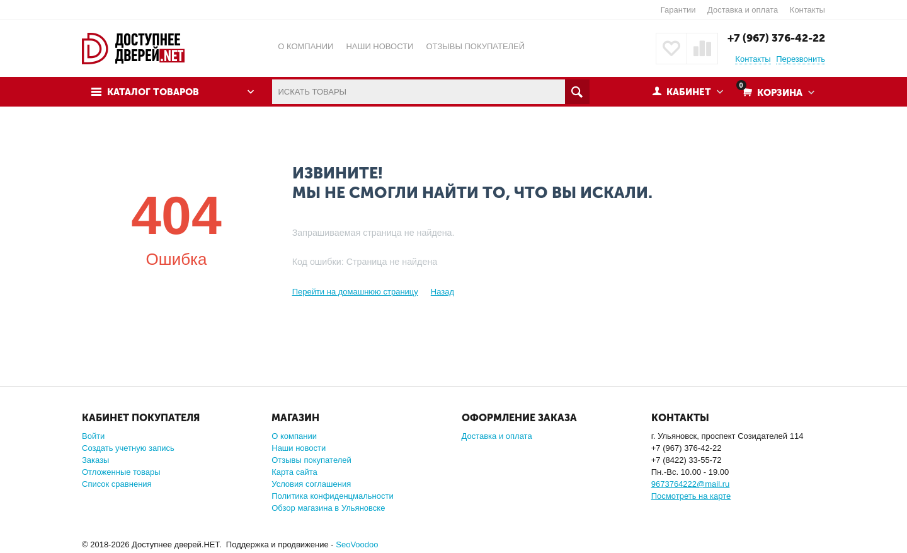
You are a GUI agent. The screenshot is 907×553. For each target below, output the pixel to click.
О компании (294, 436)
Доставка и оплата (742, 10)
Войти (93, 436)
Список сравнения (117, 484)
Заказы (95, 460)
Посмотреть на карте (691, 496)
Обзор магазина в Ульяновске (328, 508)
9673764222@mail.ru (690, 484)
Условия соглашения (311, 484)
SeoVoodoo (357, 544)
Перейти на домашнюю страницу (355, 291)
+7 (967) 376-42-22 (776, 38)
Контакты (807, 10)
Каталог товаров (153, 92)
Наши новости (298, 448)
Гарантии (678, 10)
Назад (442, 291)
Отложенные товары (121, 472)
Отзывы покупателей (311, 460)
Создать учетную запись (128, 448)
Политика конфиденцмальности (332, 496)
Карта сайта (294, 472)
